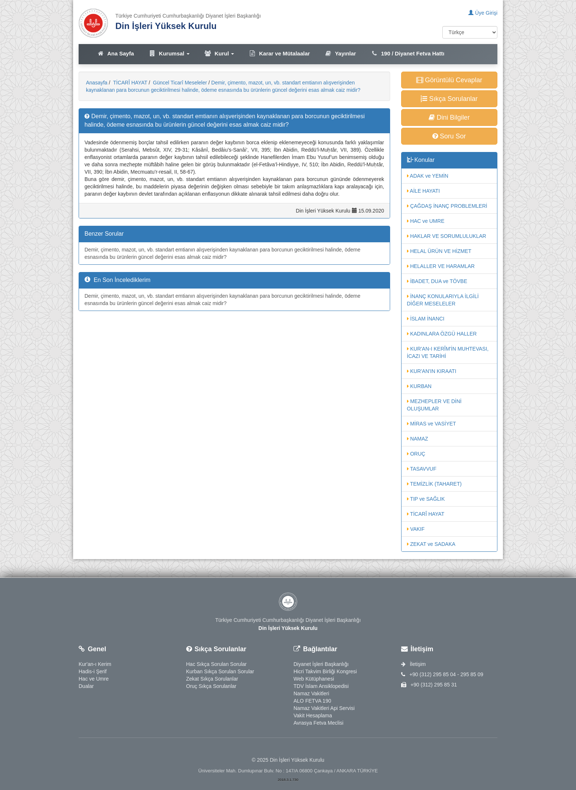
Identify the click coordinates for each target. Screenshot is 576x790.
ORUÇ (416, 454)
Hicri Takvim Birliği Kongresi (325, 671)
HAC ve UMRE (425, 221)
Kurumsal (169, 53)
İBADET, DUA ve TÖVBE (437, 281)
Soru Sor (449, 136)
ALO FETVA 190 (312, 701)
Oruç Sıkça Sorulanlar (211, 686)
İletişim (413, 664)
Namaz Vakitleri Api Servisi (324, 708)
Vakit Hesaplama (313, 715)
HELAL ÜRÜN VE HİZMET (439, 251)
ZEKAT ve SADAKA (431, 544)
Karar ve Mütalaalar (279, 53)
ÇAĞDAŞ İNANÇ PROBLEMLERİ (447, 206)
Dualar (86, 686)
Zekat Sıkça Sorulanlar (212, 679)
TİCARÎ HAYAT (129, 83)
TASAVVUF (421, 469)
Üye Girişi (482, 13)
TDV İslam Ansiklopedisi (321, 686)
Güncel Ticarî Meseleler (179, 83)
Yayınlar (340, 53)
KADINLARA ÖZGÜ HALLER (442, 334)
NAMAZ (417, 439)
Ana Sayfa (115, 53)
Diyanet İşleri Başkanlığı (321, 664)
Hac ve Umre (94, 679)
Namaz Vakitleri (311, 693)
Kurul (219, 53)
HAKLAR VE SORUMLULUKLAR (446, 236)
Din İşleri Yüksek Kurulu (166, 26)
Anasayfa (96, 83)
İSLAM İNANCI (425, 319)
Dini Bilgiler (449, 117)
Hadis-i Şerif (93, 671)
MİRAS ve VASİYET (431, 424)
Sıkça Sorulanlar (449, 98)
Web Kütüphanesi (314, 679)
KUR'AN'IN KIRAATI (432, 371)
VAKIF (416, 529)
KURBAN (419, 386)
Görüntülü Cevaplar (449, 80)
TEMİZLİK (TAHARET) (434, 484)
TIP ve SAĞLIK (426, 499)
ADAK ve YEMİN (428, 176)
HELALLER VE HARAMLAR (441, 266)
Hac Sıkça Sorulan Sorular (216, 664)
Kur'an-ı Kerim (95, 664)
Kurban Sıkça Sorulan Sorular (220, 671)
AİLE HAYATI (423, 191)
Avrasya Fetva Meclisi (318, 723)
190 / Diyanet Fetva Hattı (407, 53)
